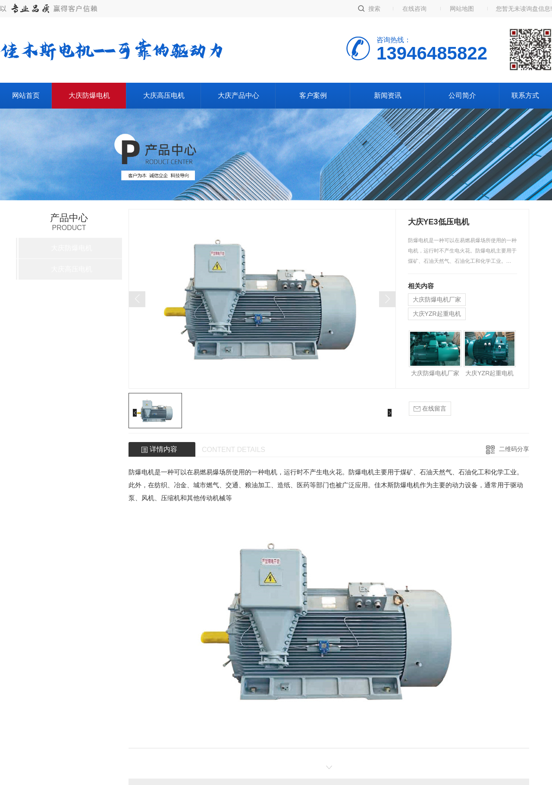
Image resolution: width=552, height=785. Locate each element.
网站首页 (26, 95)
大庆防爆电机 (89, 95)
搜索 (374, 8)
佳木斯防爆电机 (397, 485)
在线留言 (430, 408)
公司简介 (462, 95)
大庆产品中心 (238, 95)
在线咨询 (414, 8)
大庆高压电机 (164, 95)
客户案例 (313, 95)
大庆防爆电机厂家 (437, 299)
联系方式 (525, 95)
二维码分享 (514, 448)
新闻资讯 (387, 95)
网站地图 (462, 8)
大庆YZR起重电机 (437, 313)
